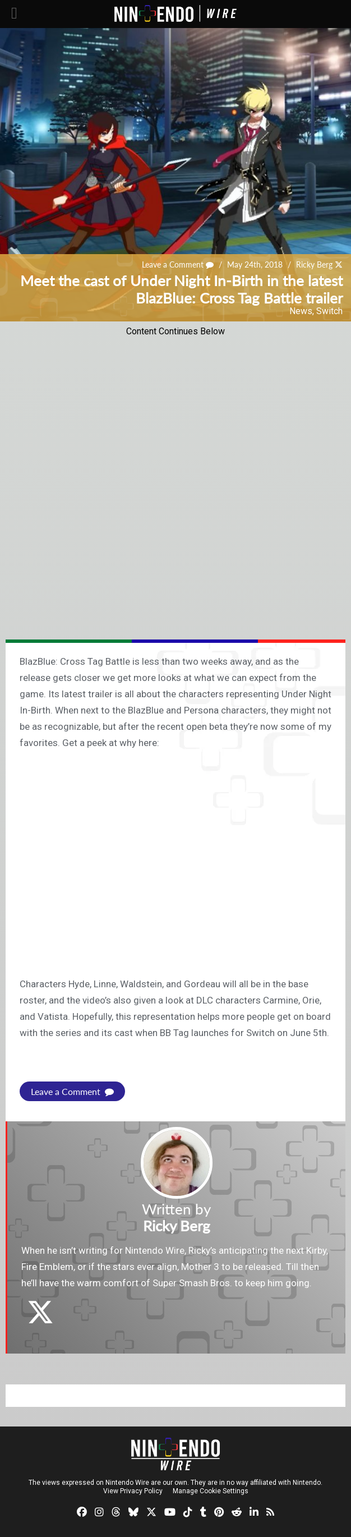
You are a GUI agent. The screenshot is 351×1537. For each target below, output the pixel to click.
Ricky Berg (314, 264)
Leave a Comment (178, 264)
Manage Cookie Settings (210, 1491)
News (300, 311)
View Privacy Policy (133, 1491)
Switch (329, 311)
